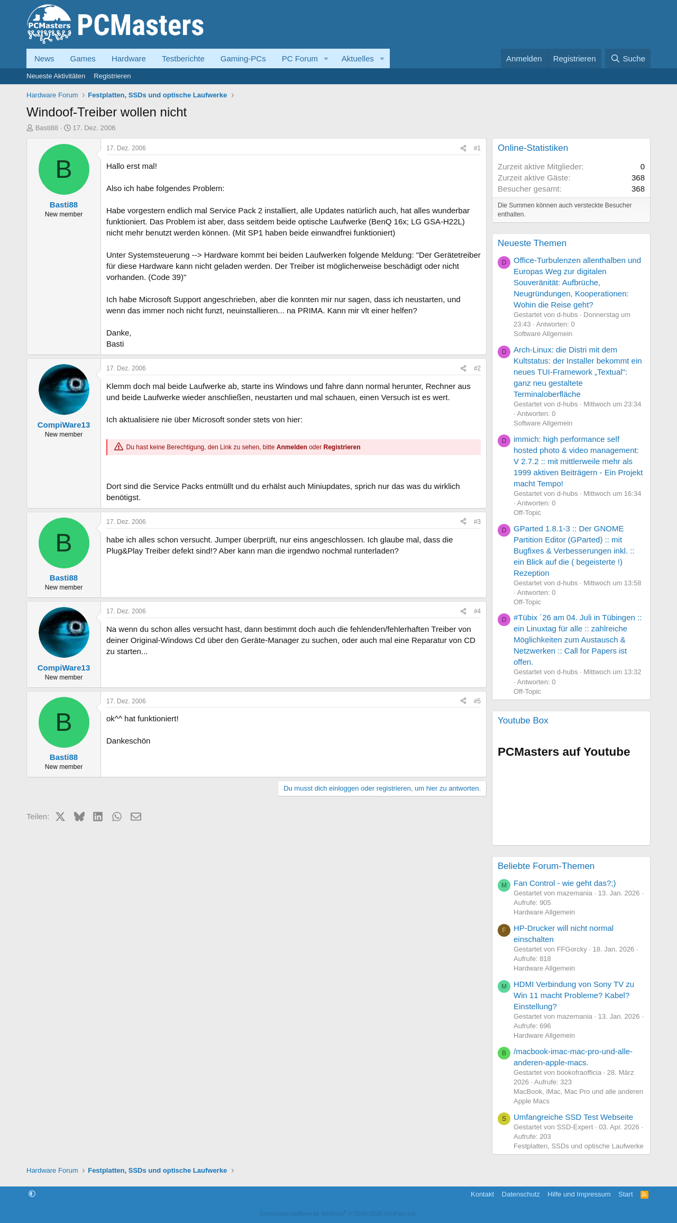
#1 (477, 148)
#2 (477, 368)
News (44, 58)
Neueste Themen (532, 243)
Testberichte (183, 58)
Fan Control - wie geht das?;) (565, 882)
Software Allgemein (543, 334)
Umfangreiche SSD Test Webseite (573, 1116)
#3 (477, 522)
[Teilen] (463, 148)
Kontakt (482, 1194)
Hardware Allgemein (544, 912)
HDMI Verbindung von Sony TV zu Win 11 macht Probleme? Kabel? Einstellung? (574, 995)
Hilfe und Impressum (578, 1194)
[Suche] (628, 58)
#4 (477, 611)
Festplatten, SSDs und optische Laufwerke (579, 1146)
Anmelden (292, 447)
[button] (326, 58)
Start (625, 1194)
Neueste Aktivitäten (55, 76)
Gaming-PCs (243, 58)
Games (83, 58)
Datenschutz (521, 1194)
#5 (477, 701)
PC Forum (300, 58)
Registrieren (112, 76)
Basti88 (46, 128)
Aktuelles (358, 58)
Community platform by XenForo (338, 1213)
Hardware (129, 58)
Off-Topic (527, 513)
